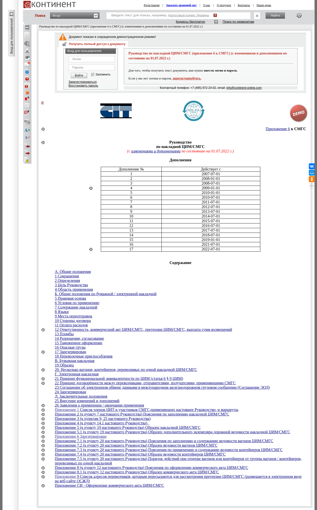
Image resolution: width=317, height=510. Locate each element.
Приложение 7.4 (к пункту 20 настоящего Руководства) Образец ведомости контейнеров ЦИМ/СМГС (140, 454)
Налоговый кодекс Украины (188, 15)
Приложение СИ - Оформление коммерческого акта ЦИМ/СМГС (109, 485)
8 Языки (62, 312)
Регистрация (151, 5)
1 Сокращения (67, 276)
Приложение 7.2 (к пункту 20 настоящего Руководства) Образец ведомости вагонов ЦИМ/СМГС (136, 445)
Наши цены (264, 5)
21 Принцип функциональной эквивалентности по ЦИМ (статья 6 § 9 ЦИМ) (119, 378)
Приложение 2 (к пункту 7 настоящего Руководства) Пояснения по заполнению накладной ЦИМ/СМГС (142, 414)
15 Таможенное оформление (78, 343)
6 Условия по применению (77, 303)
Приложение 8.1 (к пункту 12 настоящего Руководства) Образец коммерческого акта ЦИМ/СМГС (137, 472)
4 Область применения (74, 289)
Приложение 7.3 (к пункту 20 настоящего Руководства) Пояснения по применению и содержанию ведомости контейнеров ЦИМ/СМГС (169, 450)
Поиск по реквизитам (238, 22)
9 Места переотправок (73, 316)
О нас (206, 5)
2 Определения (67, 280)
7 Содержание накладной (76, 307)
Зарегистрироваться (83, 82)
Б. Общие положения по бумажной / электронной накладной (106, 294)
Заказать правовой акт (181, 5)
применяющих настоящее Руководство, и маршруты (194, 410)
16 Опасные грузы (70, 347)
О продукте (224, 5)
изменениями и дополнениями (156, 151)
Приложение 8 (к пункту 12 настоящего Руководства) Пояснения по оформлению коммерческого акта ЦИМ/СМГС (151, 467)
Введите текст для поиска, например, (160, 15)
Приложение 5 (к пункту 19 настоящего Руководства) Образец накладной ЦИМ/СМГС (127, 427)
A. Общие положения (73, 271)
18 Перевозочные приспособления (83, 356)
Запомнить (103, 74)
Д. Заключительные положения (81, 396)
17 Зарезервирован (70, 352)
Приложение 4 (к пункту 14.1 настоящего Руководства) (102, 423)
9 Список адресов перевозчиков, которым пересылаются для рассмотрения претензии (149, 476)
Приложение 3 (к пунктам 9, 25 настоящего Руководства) (103, 418)
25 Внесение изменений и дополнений (87, 401)
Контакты (244, 5)
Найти (275, 15)
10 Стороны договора (73, 320)
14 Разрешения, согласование (79, 338)
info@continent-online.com (244, 88)
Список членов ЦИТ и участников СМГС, (115, 410)
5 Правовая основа (70, 298)
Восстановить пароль (83, 85)
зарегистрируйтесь (187, 78)
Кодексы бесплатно (190, 22)
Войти (79, 75)
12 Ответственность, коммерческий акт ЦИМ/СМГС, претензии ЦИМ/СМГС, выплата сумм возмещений (143, 329)
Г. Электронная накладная (77, 374)
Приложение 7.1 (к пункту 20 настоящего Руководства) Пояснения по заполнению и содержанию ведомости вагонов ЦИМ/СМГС (164, 441)
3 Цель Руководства (71, 285)
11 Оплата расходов (71, 325)
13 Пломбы (64, 334)
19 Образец (64, 365)
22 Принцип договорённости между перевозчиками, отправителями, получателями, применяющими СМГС (145, 383)
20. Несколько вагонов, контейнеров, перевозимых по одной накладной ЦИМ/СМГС (126, 369)
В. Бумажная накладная (74, 361)
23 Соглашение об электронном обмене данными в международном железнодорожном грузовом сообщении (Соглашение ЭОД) (162, 387)
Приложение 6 (278, 129)
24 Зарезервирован (70, 392)
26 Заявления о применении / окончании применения (99, 405)
